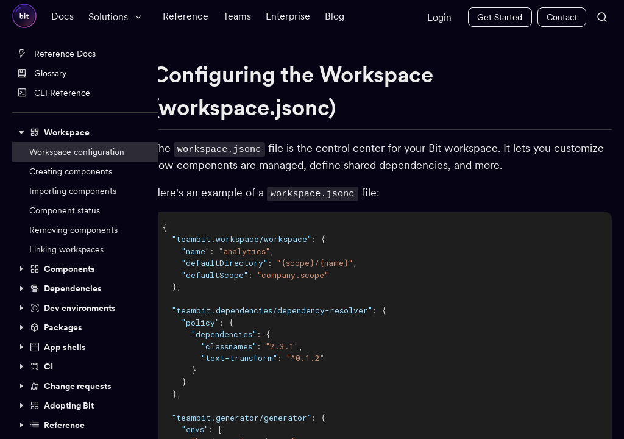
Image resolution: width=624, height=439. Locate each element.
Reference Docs (56, 54)
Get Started (499, 17)
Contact (562, 17)
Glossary (41, 73)
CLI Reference (53, 93)
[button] (85, 132)
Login (439, 17)
